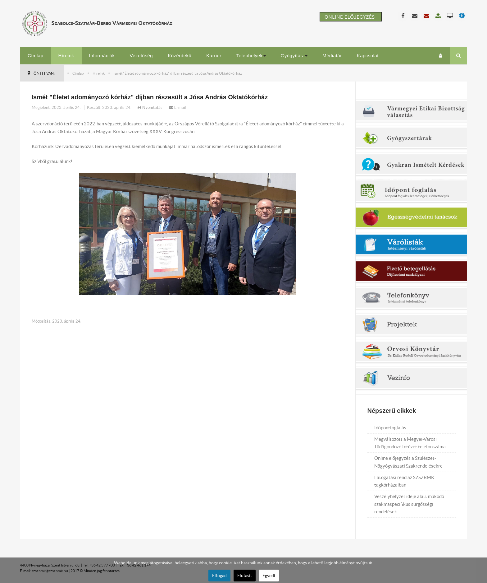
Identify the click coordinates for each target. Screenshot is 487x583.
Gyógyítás (294, 55)
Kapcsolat (368, 55)
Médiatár (332, 55)
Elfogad (219, 575)
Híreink (66, 55)
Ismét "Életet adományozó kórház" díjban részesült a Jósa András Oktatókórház (150, 97)
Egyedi (268, 575)
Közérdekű (179, 55)
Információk (102, 55)
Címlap (35, 55)
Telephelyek (251, 55)
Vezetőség (141, 55)
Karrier (213, 55)
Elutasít (244, 575)
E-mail (177, 107)
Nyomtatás (150, 107)
